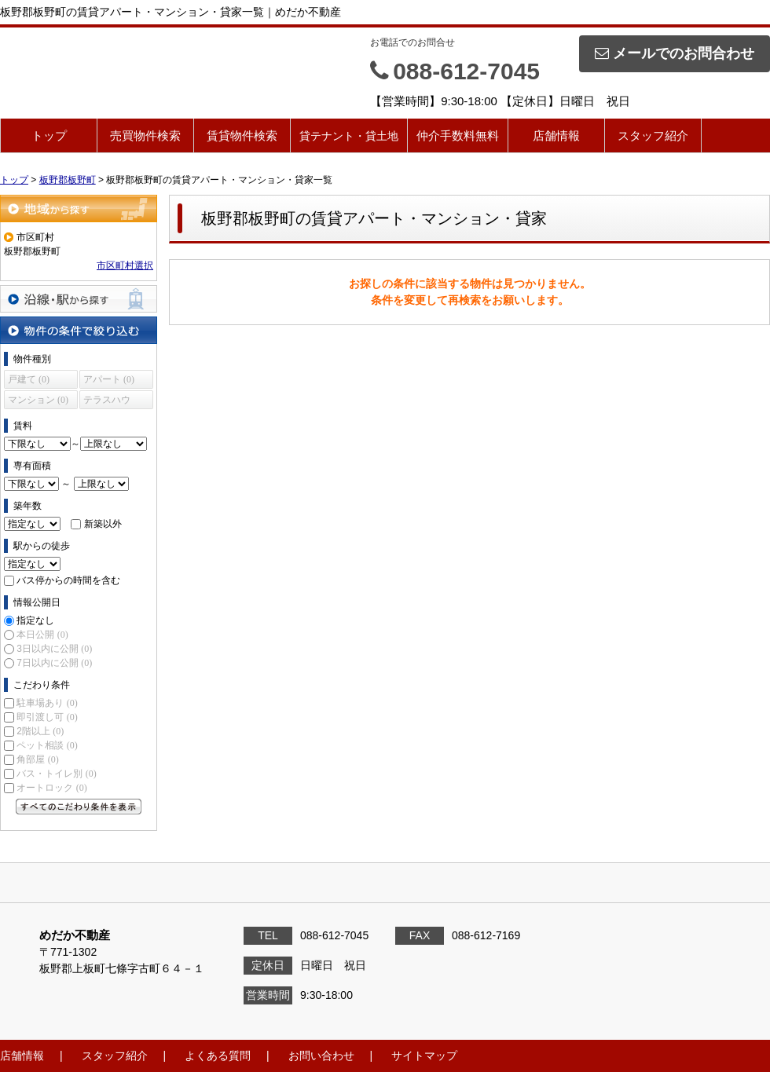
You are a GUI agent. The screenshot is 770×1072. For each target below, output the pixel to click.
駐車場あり (46, 702)
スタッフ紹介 (653, 135)
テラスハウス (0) (106, 401)
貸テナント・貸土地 (348, 136)
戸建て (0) (29, 379)
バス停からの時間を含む (68, 580)
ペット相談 (46, 745)
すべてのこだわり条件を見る (78, 806)
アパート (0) (108, 379)
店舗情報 (556, 135)
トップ (49, 135)
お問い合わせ (321, 1055)
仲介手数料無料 (457, 135)
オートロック (51, 787)
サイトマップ (424, 1055)
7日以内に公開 (54, 662)
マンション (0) (38, 399)
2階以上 (40, 731)
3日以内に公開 (54, 648)
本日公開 (42, 634)
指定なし (35, 620)
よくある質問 (218, 1055)
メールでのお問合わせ (674, 53)
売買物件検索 (145, 135)
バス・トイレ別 (56, 773)
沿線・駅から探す (78, 299)
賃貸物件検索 (242, 135)
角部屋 (37, 759)
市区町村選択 (125, 265)
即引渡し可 (46, 717)
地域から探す (78, 208)
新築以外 (103, 523)
